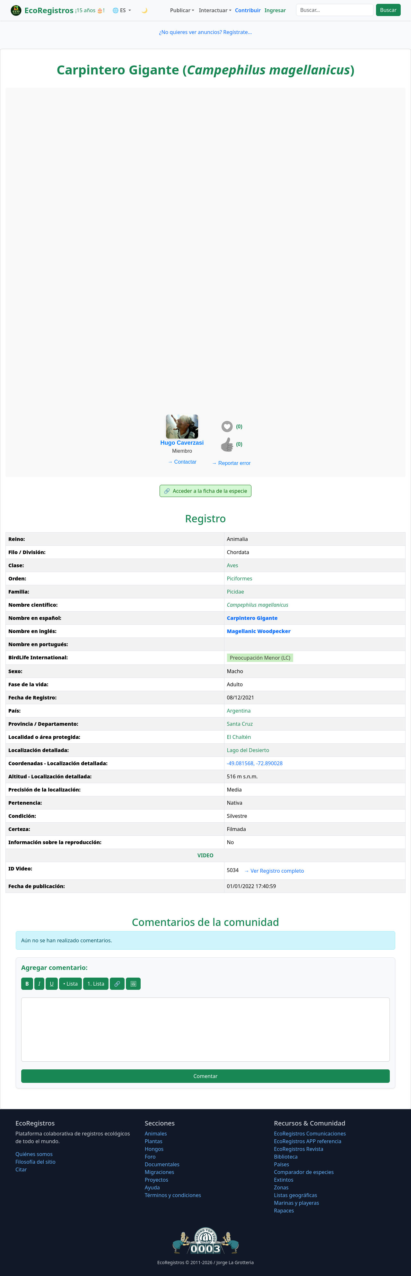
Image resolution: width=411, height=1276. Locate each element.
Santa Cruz (240, 723)
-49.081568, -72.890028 (255, 763)
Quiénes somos (34, 1154)
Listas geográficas (295, 1195)
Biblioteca (286, 1156)
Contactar (182, 462)
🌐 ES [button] (119, 10)
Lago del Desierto (248, 750)
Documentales (162, 1164)
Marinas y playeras (296, 1202)
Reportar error (231, 463)
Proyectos (156, 1179)
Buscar (388, 9)
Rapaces (284, 1210)
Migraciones (159, 1172)
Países (281, 1164)
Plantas (153, 1141)
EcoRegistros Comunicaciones (310, 1133)
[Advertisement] (205, 137)
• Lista (70, 983)
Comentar (205, 1076)
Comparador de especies (304, 1172)
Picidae (235, 591)
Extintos (283, 1179)
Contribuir (248, 10)
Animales (156, 1133)
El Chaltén (239, 737)
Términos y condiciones (173, 1195)
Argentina (239, 710)
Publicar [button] (180, 10)
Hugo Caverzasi (182, 443)
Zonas (281, 1187)
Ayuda (152, 1187)
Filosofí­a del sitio (35, 1161)
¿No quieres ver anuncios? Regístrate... (205, 32)
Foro (150, 1156)
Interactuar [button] (213, 10)
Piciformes (239, 578)
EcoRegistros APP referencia (307, 1141)
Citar (21, 1169)
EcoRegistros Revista (298, 1148)
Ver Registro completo (274, 870)
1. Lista (95, 983)
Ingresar (275, 10)
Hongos (154, 1148)
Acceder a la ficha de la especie (205, 491)
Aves (232, 565)
